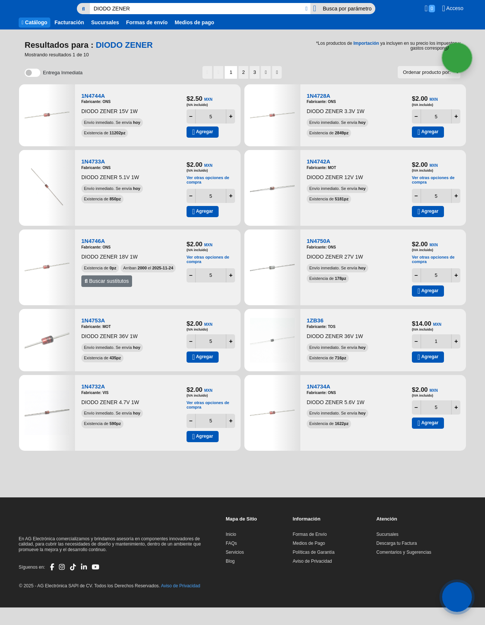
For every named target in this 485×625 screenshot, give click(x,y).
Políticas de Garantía (314, 552)
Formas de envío (147, 22)
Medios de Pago (309, 543)
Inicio (231, 534)
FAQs (231, 543)
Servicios (235, 552)
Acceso (452, 8)
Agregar (202, 132)
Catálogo (34, 22)
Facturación (69, 22)
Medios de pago (194, 22)
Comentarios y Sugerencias (403, 552)
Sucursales (105, 22)
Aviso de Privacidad (312, 561)
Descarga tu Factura (396, 543)
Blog (230, 561)
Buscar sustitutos (107, 281)
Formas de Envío (310, 534)
